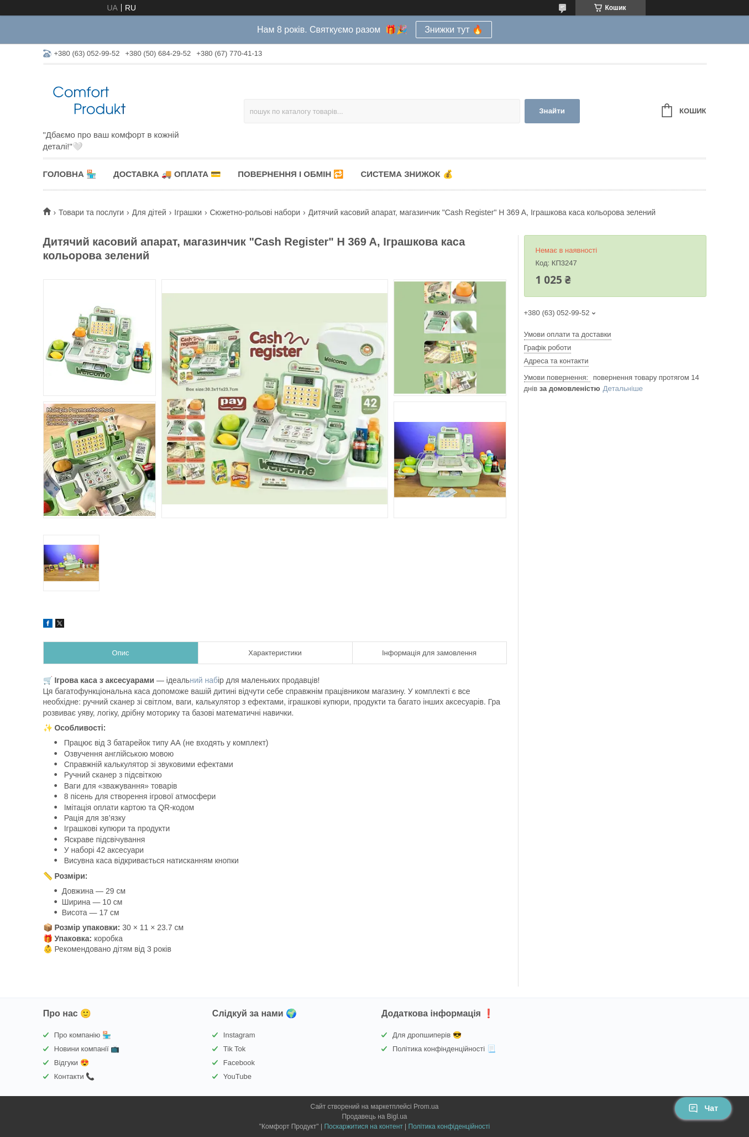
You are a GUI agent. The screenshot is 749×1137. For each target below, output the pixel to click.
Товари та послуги (91, 212)
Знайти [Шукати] (552, 111)
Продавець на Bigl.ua (374, 1116)
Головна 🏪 (70, 174)
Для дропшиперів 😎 (427, 1035)
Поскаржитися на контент (363, 1126)
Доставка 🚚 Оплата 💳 (167, 174)
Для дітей (149, 212)
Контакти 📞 (74, 1076)
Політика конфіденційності (449, 1126)
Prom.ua (425, 1106)
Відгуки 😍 (71, 1062)
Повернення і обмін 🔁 (291, 174)
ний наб (204, 680)
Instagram (239, 1035)
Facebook (239, 1062)
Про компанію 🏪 (82, 1035)
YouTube (237, 1076)
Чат (703, 1108)
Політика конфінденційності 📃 (444, 1049)
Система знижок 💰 (406, 174)
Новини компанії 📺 (86, 1049)
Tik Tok (234, 1049)
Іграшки (188, 212)
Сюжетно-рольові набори (254, 212)
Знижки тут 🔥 (454, 29)
